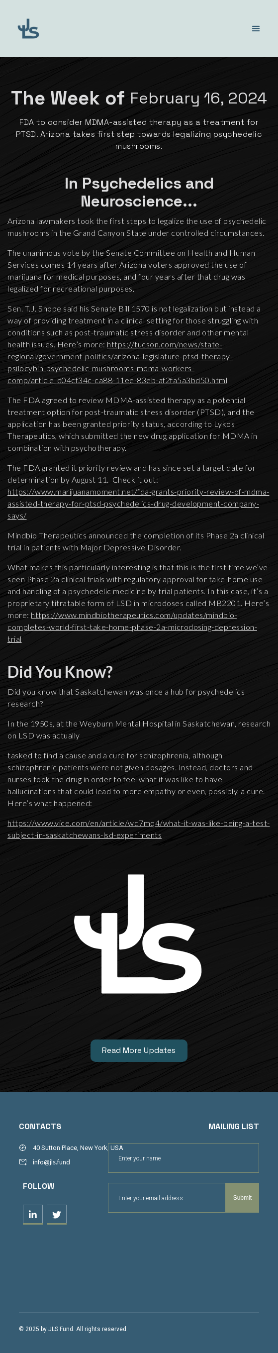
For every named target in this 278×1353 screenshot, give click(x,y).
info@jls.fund (51, 1162)
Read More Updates (139, 1050)
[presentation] (183, 1237)
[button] (256, 29)
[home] (72, 28)
